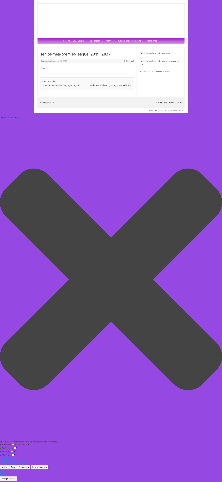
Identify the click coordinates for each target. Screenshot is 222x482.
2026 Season (80, 41)
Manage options (7, 458)
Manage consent (8, 479)
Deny (13, 467)
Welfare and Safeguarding (131, 41)
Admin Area (153, 41)
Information (96, 41)
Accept (4, 467)
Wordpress (179, 110)
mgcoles (47, 61)
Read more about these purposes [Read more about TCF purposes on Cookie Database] (14, 464)
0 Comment (129, 61)
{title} (2, 471)
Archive (110, 41)
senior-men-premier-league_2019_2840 (61, 85)
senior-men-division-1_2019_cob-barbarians (110, 85)
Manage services (7, 460)
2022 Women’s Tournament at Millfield (155, 71)
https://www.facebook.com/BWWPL (156, 53)
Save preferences (39, 467)
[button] (111, 279)
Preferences (24, 467)
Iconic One (153, 110)
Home (67, 41)
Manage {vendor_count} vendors (14, 462)
